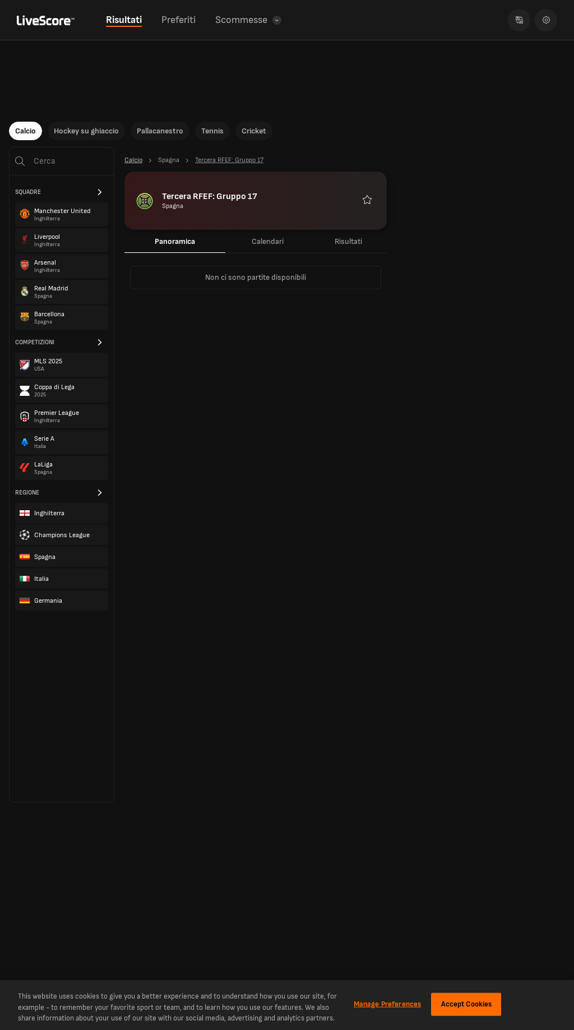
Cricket (254, 131)
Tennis (212, 131)
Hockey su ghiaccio (86, 131)
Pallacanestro (160, 131)
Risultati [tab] (348, 241)
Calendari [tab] (268, 241)
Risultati (124, 20)
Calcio (25, 131)
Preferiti (178, 20)
